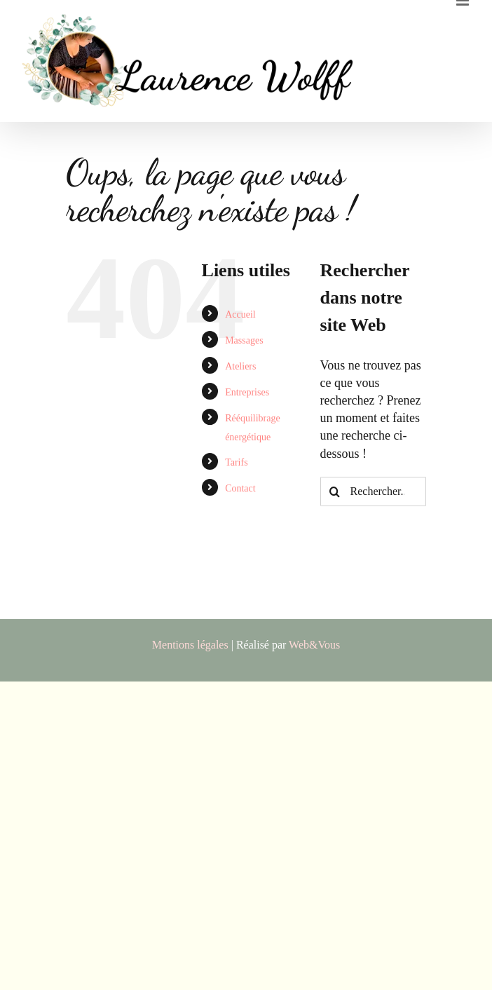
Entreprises (247, 392)
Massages (244, 340)
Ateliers (240, 366)
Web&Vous (314, 645)
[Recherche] (335, 491)
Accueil (240, 314)
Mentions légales (190, 645)
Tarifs (236, 462)
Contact (240, 488)
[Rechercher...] (373, 491)
